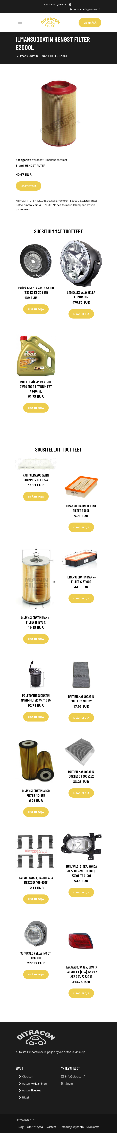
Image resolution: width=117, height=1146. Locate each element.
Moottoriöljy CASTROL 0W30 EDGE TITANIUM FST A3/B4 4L (36, 386)
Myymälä (90, 22)
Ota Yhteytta (35, 1127)
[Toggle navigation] (20, 22)
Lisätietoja (28, 186)
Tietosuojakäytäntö (71, 1127)
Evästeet (50, 1127)
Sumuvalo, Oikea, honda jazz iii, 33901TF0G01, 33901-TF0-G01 (81, 871)
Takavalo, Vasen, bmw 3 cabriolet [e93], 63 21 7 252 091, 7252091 (81, 971)
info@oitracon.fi (91, 9)
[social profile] (70, 4)
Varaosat (37, 160)
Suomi (77, 9)
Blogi (25, 1097)
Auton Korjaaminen (34, 1083)
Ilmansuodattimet (56, 160)
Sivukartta (92, 1127)
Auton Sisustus (31, 1090)
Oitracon (27, 1076)
